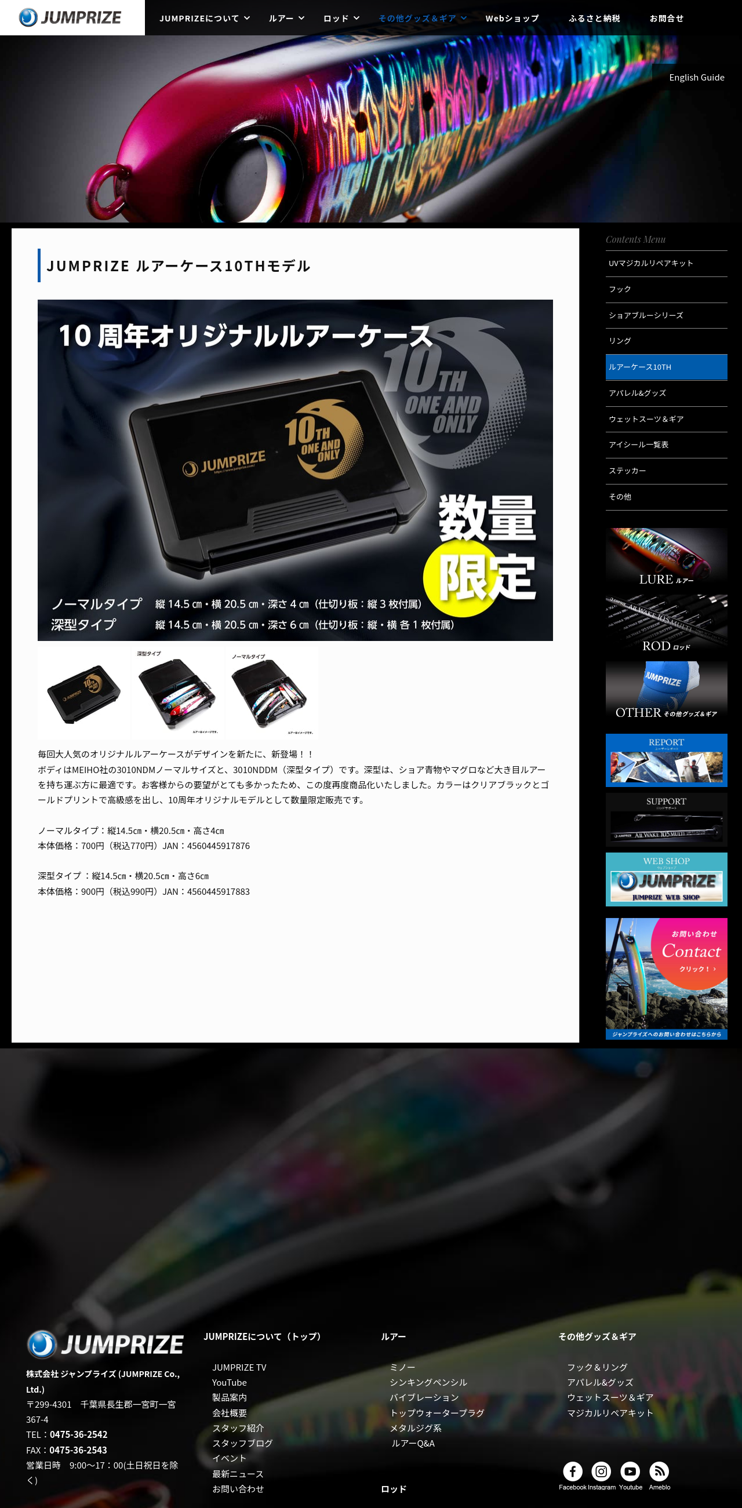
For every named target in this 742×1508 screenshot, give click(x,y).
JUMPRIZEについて (199, 18)
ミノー (403, 1367)
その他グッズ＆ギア (418, 18)
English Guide (697, 77)
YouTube (229, 1382)
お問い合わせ (238, 1488)
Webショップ (513, 18)
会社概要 (229, 1413)
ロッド (336, 18)
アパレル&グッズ (600, 1382)
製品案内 (229, 1397)
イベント (229, 1458)
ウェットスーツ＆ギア (610, 1397)
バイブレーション (424, 1397)
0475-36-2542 (79, 1434)
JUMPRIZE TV (239, 1367)
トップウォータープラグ (437, 1413)
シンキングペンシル (429, 1382)
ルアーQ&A (413, 1443)
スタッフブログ (242, 1443)
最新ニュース (238, 1473)
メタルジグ (411, 1428)
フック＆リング (597, 1367)
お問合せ (667, 18)
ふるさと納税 (595, 18)
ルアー (281, 18)
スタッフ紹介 (238, 1428)
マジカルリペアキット (610, 1413)
